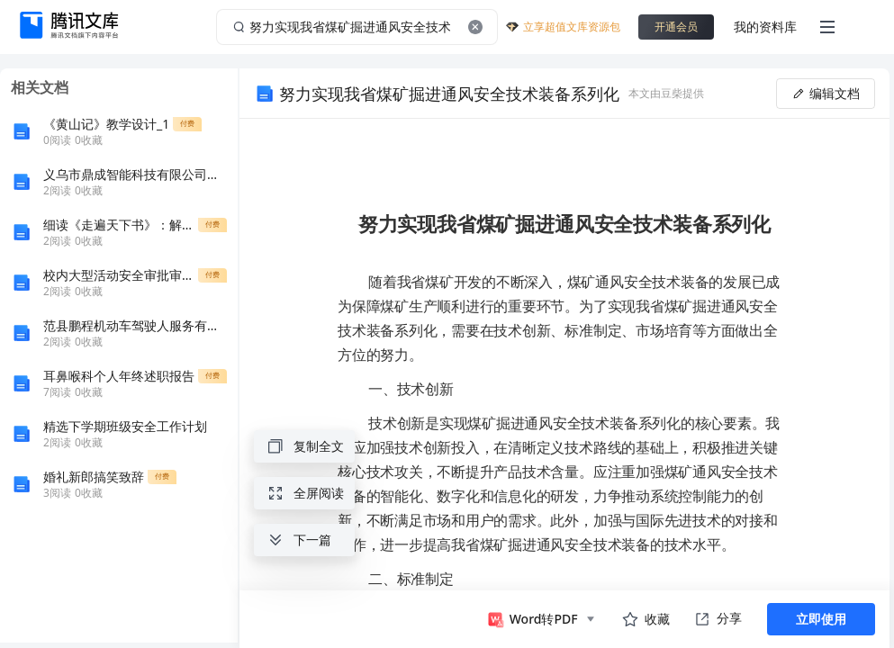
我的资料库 (765, 26)
